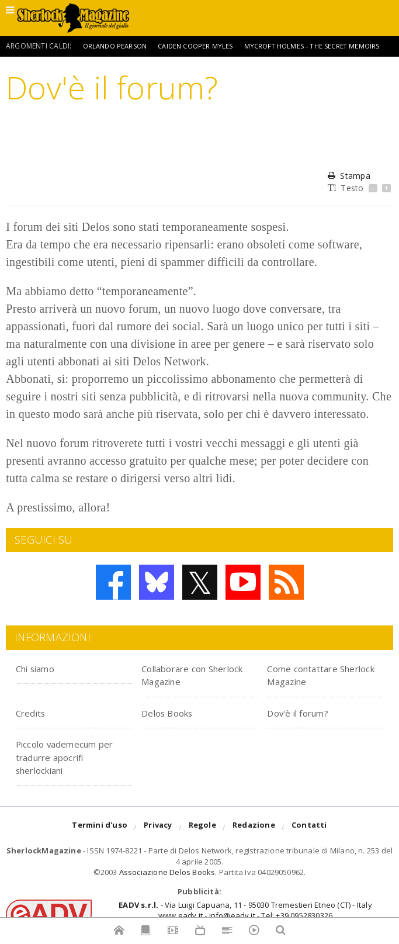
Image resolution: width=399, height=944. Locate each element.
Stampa (349, 176)
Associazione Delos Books (167, 872)
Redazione (254, 827)
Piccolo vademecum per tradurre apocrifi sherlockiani (72, 756)
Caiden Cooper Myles (202, 46)
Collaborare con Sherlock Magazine (191, 674)
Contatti (309, 827)
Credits (35, 712)
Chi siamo (42, 668)
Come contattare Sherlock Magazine (317, 674)
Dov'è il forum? (306, 712)
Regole (202, 827)
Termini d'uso (99, 827)
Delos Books (173, 712)
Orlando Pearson (117, 46)
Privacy (158, 827)
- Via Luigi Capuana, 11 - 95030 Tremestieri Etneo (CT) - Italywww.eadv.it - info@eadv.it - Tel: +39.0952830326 (245, 910)
